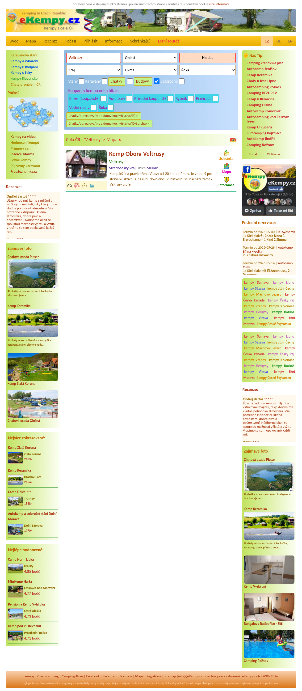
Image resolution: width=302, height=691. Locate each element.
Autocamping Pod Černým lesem (268, 118)
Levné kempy (21, 160)
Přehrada (204, 98)
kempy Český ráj (281, 300)
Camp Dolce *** (20, 492)
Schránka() (140, 41)
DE (279, 41)
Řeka (103, 107)
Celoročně (169, 81)
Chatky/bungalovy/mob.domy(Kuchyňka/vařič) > (103, 116)
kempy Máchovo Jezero (262, 294)
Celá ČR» (74, 139)
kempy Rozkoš (283, 312)
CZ (267, 41)
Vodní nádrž (79, 107)
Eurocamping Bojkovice (264, 133)
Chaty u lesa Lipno (262, 80)
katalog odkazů (176, 683)
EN (290, 41)
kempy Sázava (254, 288)
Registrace (154, 676)
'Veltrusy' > (94, 139)
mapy (197, 683)
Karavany (93, 81)
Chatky (116, 81)
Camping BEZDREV (262, 92)
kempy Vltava (256, 318)
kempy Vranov (255, 306)
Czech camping (48, 676)
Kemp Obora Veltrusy (136, 153)
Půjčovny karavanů (25, 166)
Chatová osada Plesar (23, 257)
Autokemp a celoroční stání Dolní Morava (32, 516)
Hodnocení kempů (25, 142)
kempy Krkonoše (281, 306)
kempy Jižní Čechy (280, 288)
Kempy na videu (23, 136)
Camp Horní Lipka (21, 559)
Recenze (51, 41)
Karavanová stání (24, 55)
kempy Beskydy (256, 312)
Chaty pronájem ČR (26, 84)
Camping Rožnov (260, 144)
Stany (73, 81)
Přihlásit (90, 41)
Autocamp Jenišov (262, 68)
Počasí (70, 41)
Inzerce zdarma (22, 154)
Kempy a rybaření (24, 61)
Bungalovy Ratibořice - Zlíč (263, 624)
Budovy (142, 81)
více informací (219, 4)
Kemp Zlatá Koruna (21, 384)
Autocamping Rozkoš (264, 87)
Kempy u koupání (24, 67)
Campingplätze (72, 676)
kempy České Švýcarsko (274, 324)
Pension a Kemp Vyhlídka (26, 604)
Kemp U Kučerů (259, 127)
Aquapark (117, 98)
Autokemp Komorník (264, 111)
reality (100, 683)
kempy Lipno (283, 282)
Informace (113, 41)
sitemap (170, 676)
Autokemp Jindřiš (261, 138)
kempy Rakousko (269, 683)
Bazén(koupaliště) (84, 98)
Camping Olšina (259, 104)
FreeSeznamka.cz (24, 171)
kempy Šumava (256, 282)
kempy (29, 676)
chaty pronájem (222, 683)
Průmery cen (20, 148)
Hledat (207, 57)
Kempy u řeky (21, 72)
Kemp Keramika (19, 306)
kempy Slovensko (24, 78)
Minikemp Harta (20, 581)
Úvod (13, 41)
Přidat (253, 154)
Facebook (93, 676)
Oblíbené (273, 154)
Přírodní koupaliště (150, 98)
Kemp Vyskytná (255, 586)
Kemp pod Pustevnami (24, 626)
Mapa (31, 41)
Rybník (181, 98)
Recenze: (14, 186)
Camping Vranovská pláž (265, 63)
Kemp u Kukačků (260, 99)
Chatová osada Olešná (24, 421)
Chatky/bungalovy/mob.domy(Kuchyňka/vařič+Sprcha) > (108, 123)
